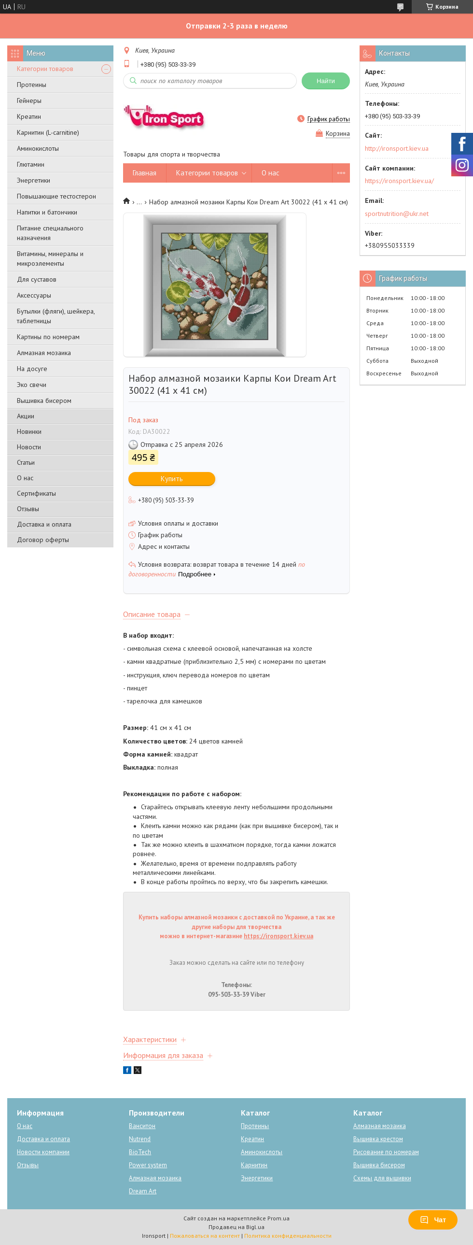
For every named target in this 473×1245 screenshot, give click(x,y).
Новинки (29, 431)
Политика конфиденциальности (288, 1235)
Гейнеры (29, 100)
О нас (25, 477)
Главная (144, 172)
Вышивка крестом (378, 1139)
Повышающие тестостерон (56, 196)
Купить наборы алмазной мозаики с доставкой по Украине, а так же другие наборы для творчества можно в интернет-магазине (237, 926)
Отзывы (28, 508)
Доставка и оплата (44, 524)
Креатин (29, 116)
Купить (172, 478)
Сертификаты (36, 493)
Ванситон (142, 1126)
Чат (433, 1220)
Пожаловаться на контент (205, 1235)
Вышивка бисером (44, 400)
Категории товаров (45, 68)
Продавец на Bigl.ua (236, 1227)
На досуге (32, 368)
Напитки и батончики (47, 212)
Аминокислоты (38, 148)
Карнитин (254, 1165)
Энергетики (33, 180)
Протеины (31, 84)
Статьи (26, 462)
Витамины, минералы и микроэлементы (50, 258)
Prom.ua (278, 1218)
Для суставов (36, 279)
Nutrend (140, 1139)
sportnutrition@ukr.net (397, 213)
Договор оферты (43, 539)
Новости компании (43, 1152)
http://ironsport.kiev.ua (397, 148)
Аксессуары (34, 295)
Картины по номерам (48, 336)
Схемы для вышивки (382, 1178)
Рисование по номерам (386, 1152)
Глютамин (30, 164)
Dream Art (142, 1191)
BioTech (140, 1152)
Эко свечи (31, 384)
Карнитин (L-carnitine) (48, 132)
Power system (148, 1165)
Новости (29, 447)
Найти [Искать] (326, 81)
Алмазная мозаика (44, 352)
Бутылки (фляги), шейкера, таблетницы (56, 316)
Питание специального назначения (50, 233)
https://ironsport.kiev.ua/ (399, 180)
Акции (25, 416)
